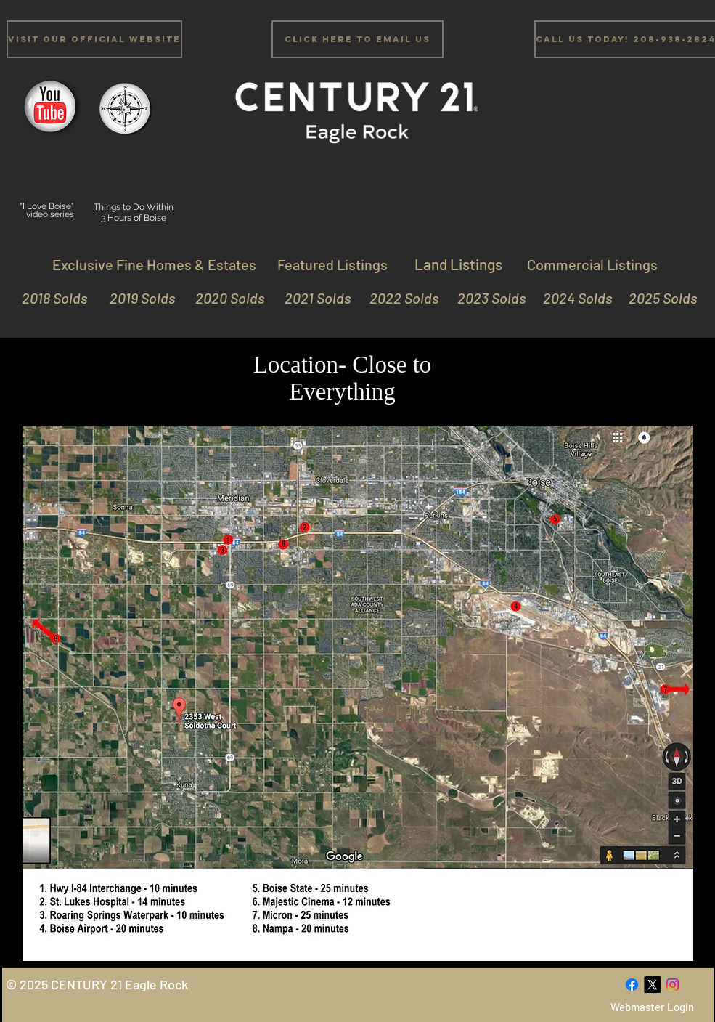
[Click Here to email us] (357, 39)
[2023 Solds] (485, 297)
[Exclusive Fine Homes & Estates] (154, 264)
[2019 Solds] (134, 297)
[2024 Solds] (571, 297)
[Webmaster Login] (653, 1007)
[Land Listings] (458, 264)
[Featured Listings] (332, 264)
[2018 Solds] (52, 297)
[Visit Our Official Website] (94, 39)
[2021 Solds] (310, 297)
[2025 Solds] (656, 297)
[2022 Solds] (398, 297)
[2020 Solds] (224, 297)
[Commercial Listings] (592, 264)
